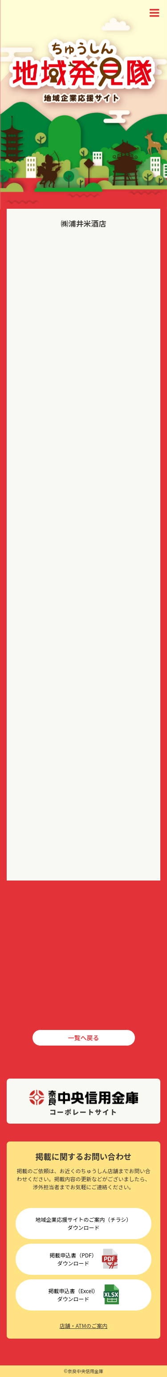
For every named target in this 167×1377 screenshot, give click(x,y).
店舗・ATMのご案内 (83, 1325)
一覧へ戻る (83, 1037)
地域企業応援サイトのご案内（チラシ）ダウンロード (84, 1223)
